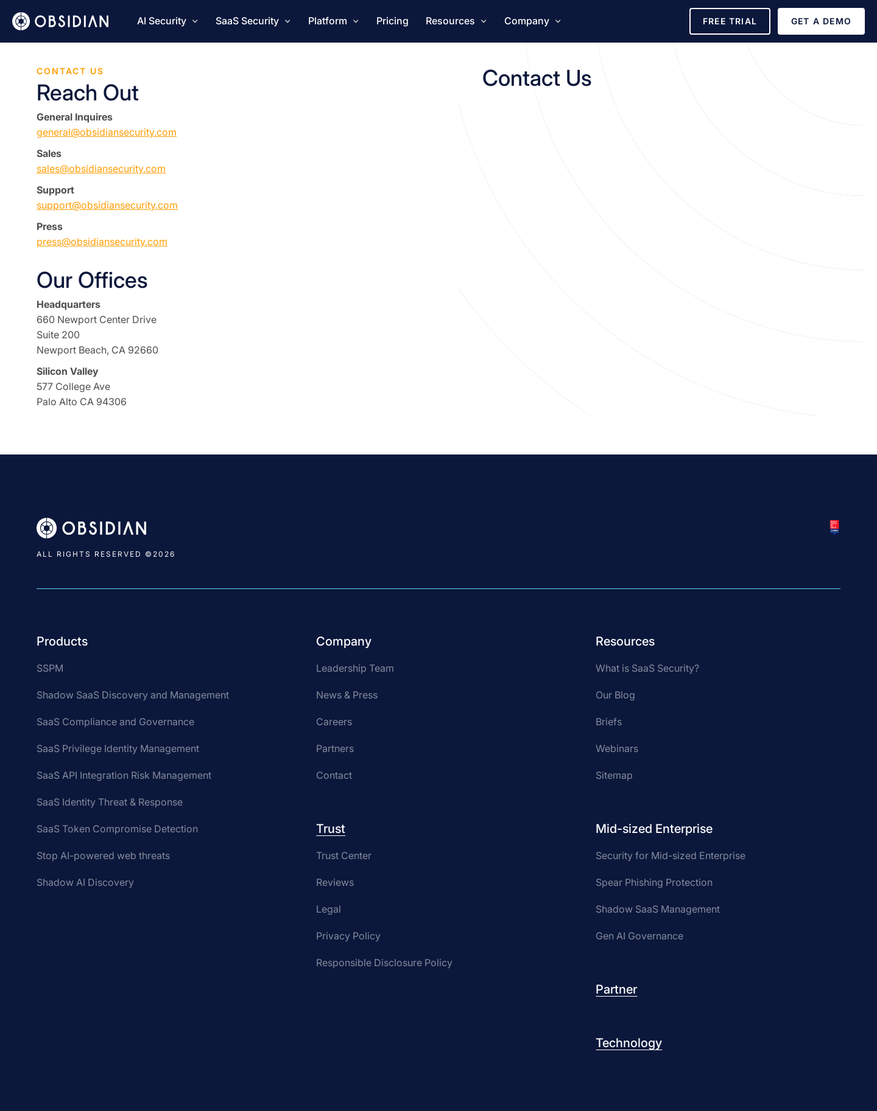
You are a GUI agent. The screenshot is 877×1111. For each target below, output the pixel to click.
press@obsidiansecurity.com (102, 241)
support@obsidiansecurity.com (107, 205)
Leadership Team (355, 668)
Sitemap (614, 775)
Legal (328, 909)
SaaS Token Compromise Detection (117, 829)
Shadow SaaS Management (658, 909)
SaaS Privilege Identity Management (118, 748)
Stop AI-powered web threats (103, 855)
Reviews (335, 882)
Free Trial (730, 21)
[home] (60, 21)
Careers (334, 722)
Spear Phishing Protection (654, 882)
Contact (334, 775)
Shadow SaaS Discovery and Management (133, 695)
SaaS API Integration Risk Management (124, 775)
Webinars (617, 748)
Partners (335, 748)
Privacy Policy (348, 936)
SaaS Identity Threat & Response (110, 802)
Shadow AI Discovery (85, 882)
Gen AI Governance (639, 936)
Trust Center (344, 855)
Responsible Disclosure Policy (384, 962)
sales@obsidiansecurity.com (101, 168)
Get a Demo (821, 21)
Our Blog (615, 695)
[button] (167, 21)
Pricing (392, 21)
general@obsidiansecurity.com (107, 132)
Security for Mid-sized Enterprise (670, 855)
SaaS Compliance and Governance (115, 722)
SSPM (50, 668)
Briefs (609, 722)
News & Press (347, 695)
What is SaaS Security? (647, 668)
